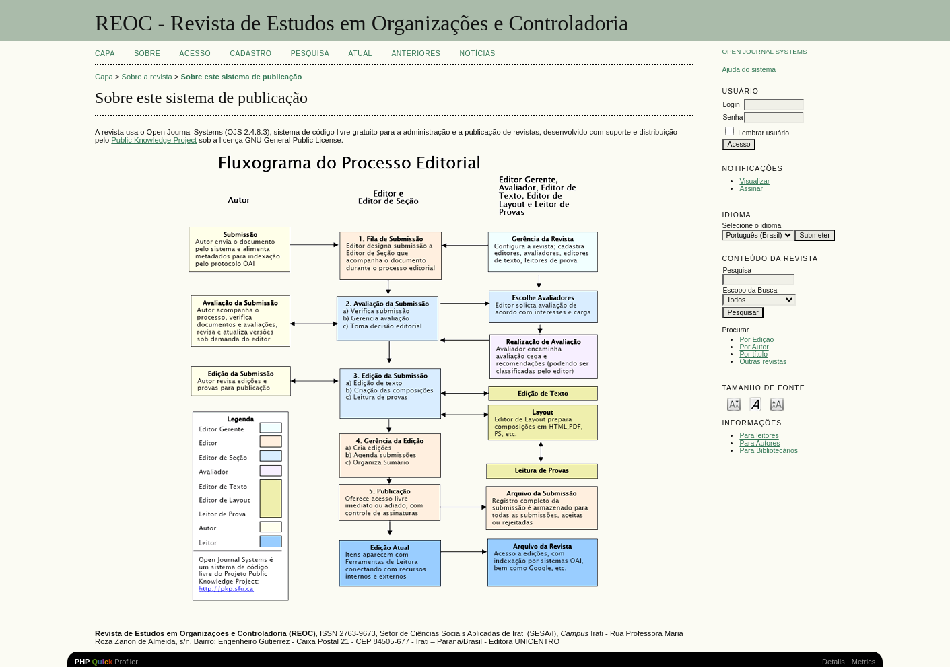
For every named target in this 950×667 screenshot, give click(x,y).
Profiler (106, 662)
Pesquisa (310, 53)
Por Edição (756, 339)
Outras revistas (762, 361)
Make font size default (755, 403)
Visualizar (754, 181)
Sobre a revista (147, 77)
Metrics (863, 662)
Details (833, 662)
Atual (360, 53)
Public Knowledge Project (154, 140)
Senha (732, 117)
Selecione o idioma (751, 226)
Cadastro (250, 53)
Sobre (147, 53)
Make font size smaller (734, 403)
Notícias (478, 53)
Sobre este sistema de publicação (241, 77)
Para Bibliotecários (768, 450)
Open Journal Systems (764, 51)
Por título (753, 354)
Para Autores (759, 443)
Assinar (751, 188)
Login (730, 104)
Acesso (195, 53)
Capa (105, 53)
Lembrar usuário (763, 133)
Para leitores (758, 436)
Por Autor (753, 347)
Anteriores (415, 53)
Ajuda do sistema (749, 69)
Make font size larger (777, 403)
